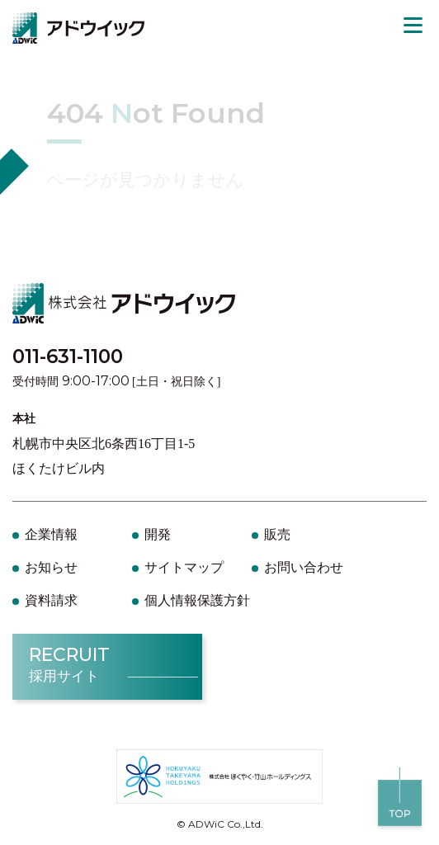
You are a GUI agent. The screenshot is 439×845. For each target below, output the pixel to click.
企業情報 (51, 534)
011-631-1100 (67, 356)
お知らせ (51, 567)
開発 (157, 534)
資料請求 (51, 600)
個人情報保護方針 (197, 600)
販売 (277, 534)
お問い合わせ (303, 567)
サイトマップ (184, 567)
